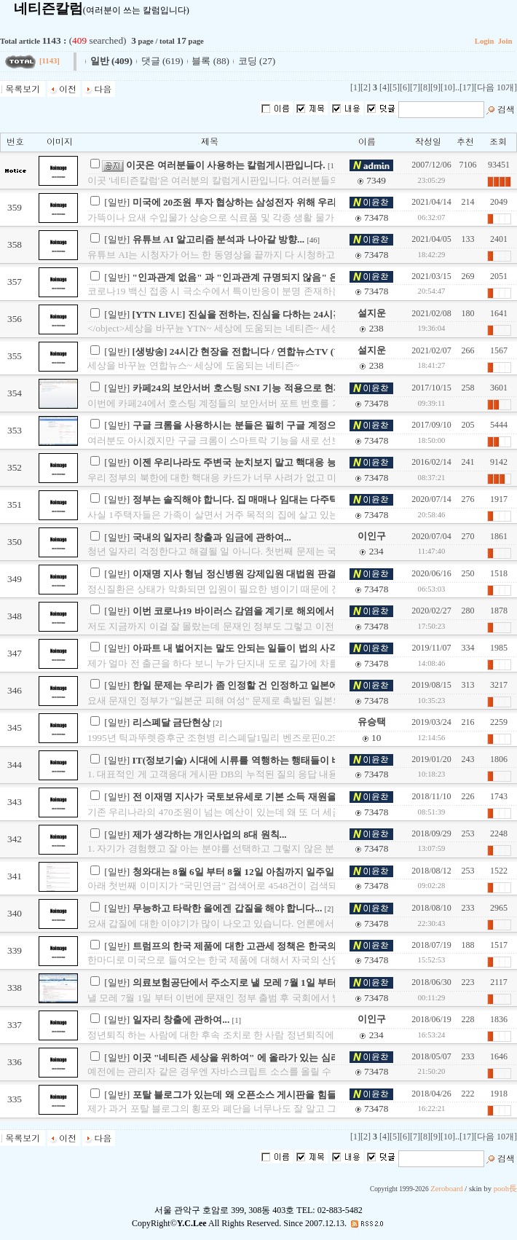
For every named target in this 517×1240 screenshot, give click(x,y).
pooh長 (505, 1189)
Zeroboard (446, 1189)
